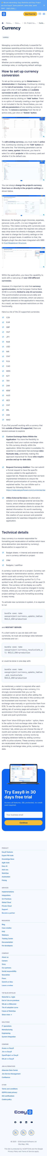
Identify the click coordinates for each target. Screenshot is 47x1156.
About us (5, 957)
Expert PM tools (7, 855)
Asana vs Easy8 (8, 1048)
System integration (9, 1037)
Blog (3, 924)
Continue (24, 823)
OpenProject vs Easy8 (10, 1055)
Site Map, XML (23, 1144)
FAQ (3, 931)
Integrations (6, 895)
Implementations (8, 892)
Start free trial (30, 14)
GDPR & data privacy (9, 1092)
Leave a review (7, 985)
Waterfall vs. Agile (8, 997)
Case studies (6, 928)
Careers (5, 961)
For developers (7, 946)
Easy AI (4, 866)
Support (5, 909)
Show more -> (7, 1015)
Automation (6, 877)
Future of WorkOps (9, 1011)
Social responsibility (9, 971)
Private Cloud (7, 906)
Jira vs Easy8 (7, 1052)
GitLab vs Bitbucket (9, 1004)
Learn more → (11, 8)
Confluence (6, 1077)
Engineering (6, 1033)
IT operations (6, 1026)
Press (4, 978)
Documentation (7, 942)
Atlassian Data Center (10, 1070)
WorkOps (5, 873)
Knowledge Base (8, 859)
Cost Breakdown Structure (15, 243)
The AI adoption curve (10, 1007)
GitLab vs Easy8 (8, 1059)
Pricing (4, 880)
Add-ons (5, 870)
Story (4, 964)
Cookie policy (7, 1099)
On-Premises (6, 899)
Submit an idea (7, 982)
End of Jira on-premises (10, 1000)
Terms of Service (28, 1151)
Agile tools (5, 863)
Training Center (7, 938)
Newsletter (6, 975)
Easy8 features (7, 852)
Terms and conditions (10, 1089)
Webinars (5, 935)
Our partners (6, 968)
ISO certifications (8, 1096)
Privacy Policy (13, 1151)
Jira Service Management (11, 1074)
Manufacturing (7, 1030)
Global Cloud (6, 902)
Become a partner (8, 913)
